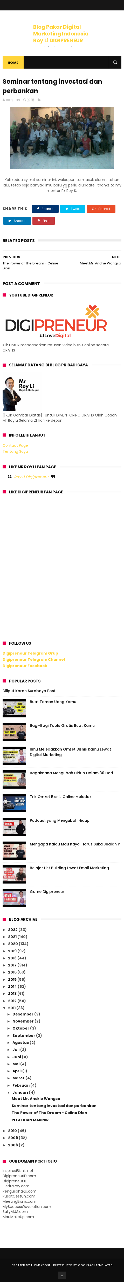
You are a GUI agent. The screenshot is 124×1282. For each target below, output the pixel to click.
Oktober (21, 1028)
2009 (13, 1137)
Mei (16, 1064)
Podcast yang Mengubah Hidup (59, 820)
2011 (12, 1008)
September (24, 1035)
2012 (12, 1000)
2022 (13, 929)
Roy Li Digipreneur (31, 477)
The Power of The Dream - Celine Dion (49, 1112)
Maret (18, 1078)
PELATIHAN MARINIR (30, 1120)
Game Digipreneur (47, 891)
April (17, 1071)
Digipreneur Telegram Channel (34, 659)
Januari (20, 1092)
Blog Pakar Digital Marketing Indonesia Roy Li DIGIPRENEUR (60, 33)
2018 (12, 958)
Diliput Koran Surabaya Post (29, 690)
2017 (12, 965)
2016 (12, 972)
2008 (13, 1145)
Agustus (21, 1042)
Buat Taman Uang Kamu (53, 701)
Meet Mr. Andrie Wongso (36, 1098)
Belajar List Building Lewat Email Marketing (69, 867)
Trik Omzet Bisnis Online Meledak (61, 796)
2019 (12, 951)
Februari (21, 1085)
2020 (13, 943)
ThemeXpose (41, 1265)
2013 (12, 993)
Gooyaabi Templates (95, 1265)
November (23, 1021)
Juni (17, 1057)
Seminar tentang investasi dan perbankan (54, 1105)
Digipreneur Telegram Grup (30, 653)
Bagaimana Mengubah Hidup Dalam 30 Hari (71, 773)
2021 (12, 936)
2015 (12, 979)
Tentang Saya (15, 451)
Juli (16, 1049)
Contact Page (15, 445)
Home (13, 63)
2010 (13, 1130)
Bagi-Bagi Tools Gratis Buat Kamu (62, 725)
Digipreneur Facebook (25, 665)
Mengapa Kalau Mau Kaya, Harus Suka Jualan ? (75, 844)
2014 (13, 986)
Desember (23, 1014)
